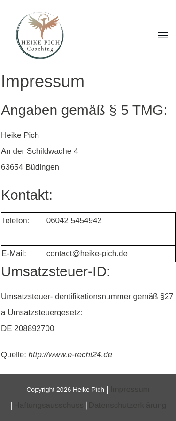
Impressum (130, 389)
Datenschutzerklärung (127, 405)
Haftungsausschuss (49, 405)
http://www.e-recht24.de (71, 354)
